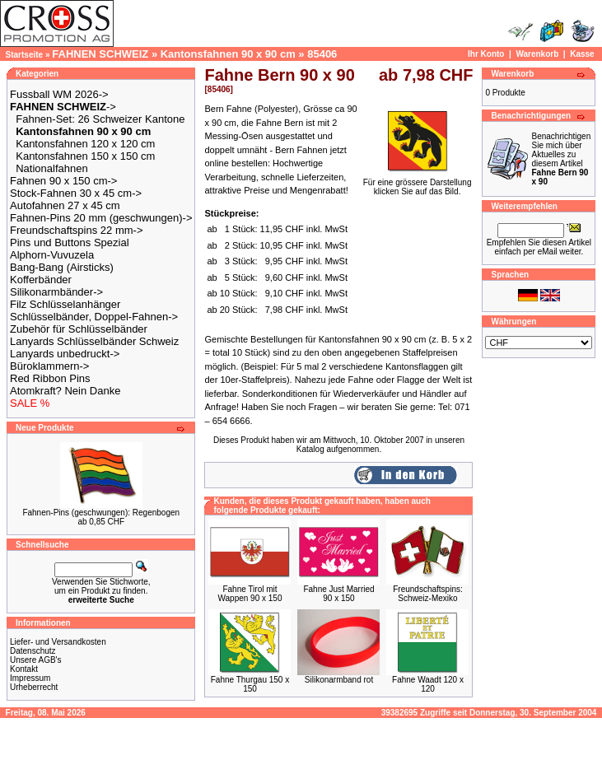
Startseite (25, 54)
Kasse (582, 53)
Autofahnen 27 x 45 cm (65, 205)
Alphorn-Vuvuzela (52, 255)
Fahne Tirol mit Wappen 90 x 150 (249, 594)
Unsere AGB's (36, 659)
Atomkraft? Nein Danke (65, 391)
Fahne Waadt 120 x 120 (428, 684)
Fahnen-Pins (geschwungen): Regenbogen (101, 512)
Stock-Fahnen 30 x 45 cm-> (76, 193)
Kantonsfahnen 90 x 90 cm (228, 54)
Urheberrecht (34, 687)
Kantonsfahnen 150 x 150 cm (85, 156)
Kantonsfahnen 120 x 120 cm (85, 144)
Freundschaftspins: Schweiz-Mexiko (428, 594)
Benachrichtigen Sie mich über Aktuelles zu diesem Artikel (560, 159)
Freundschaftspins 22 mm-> (76, 230)
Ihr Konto (486, 53)
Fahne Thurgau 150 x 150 (250, 684)
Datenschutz (33, 650)
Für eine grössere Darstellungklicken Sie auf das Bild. (417, 183)
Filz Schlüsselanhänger (65, 304)
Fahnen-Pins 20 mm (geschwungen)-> (101, 218)
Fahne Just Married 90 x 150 (338, 594)
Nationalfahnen (51, 168)
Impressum (30, 678)
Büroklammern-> (49, 366)
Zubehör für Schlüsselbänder (78, 329)
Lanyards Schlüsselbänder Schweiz (94, 341)
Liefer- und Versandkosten (58, 641)
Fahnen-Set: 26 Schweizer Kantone (100, 119)
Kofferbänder (41, 279)
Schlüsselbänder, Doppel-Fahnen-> (94, 316)
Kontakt (24, 669)
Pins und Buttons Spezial (69, 242)
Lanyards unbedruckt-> (64, 353)
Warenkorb (537, 53)
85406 (322, 54)
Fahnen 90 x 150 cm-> (63, 181)
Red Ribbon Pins (50, 378)
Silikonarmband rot (339, 679)
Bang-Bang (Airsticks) (62, 267)
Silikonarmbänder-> (56, 292)
